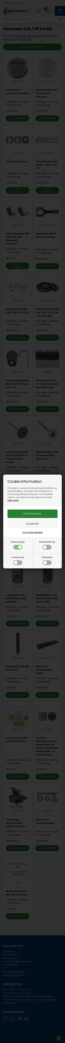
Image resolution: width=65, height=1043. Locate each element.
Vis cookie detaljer (32, 532)
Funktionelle (17, 560)
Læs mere (13, 500)
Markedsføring (47, 545)
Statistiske (47, 560)
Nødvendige (18, 545)
